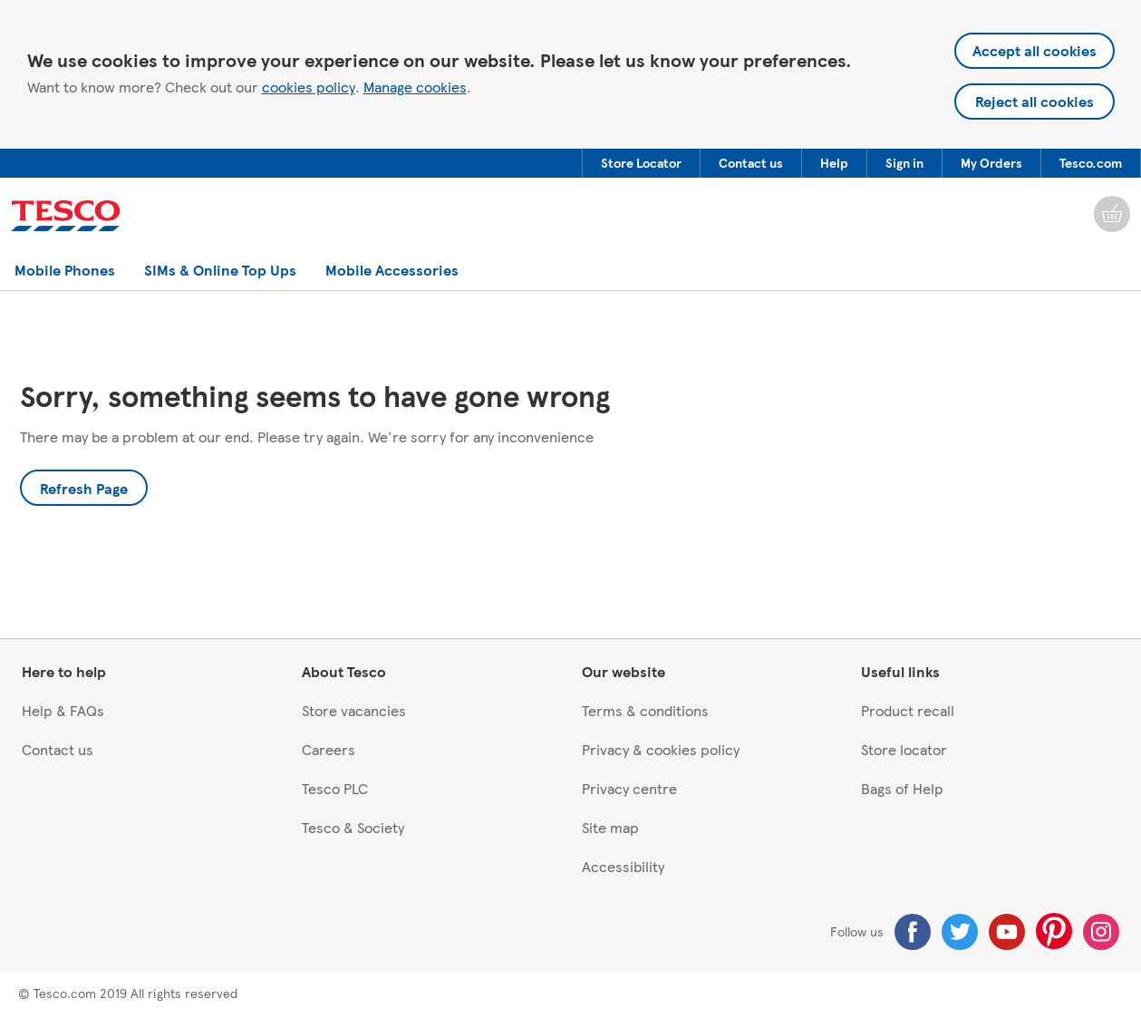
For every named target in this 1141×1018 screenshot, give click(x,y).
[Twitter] (960, 932)
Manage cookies (415, 86)
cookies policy (308, 86)
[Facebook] (912, 932)
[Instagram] (1101, 932)
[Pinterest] (1054, 931)
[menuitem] (641, 163)
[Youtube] (1007, 932)
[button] (641, 163)
